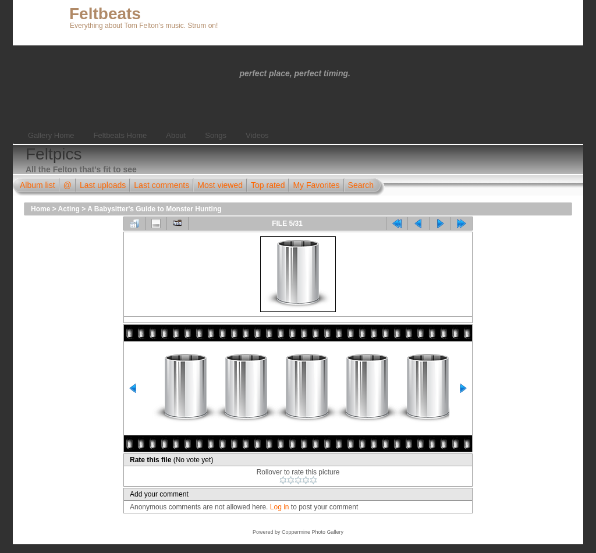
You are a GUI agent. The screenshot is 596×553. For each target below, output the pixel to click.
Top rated (268, 185)
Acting (69, 209)
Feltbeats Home (120, 135)
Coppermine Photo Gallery (312, 532)
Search (361, 185)
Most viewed (220, 185)
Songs (215, 135)
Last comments (161, 185)
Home (40, 209)
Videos (257, 135)
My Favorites (316, 185)
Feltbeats (105, 14)
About (176, 135)
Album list (37, 185)
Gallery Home (51, 135)
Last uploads (103, 185)
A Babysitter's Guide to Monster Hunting (154, 209)
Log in (279, 507)
